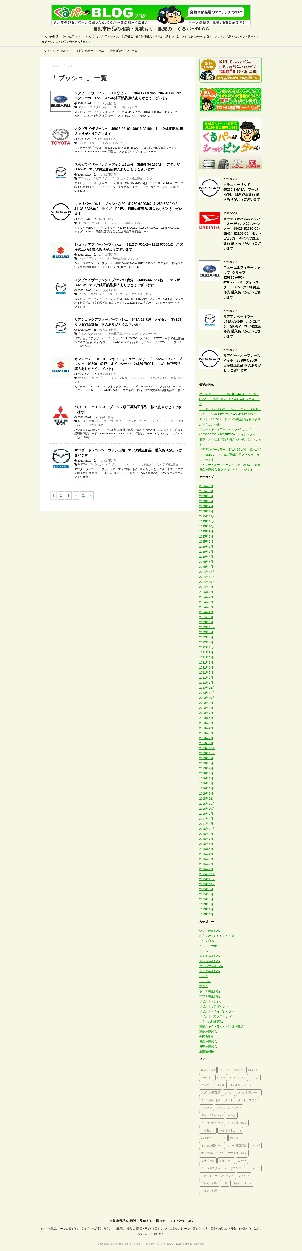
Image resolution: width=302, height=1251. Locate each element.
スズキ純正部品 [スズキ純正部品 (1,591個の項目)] (210, 1092)
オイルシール (86, 377)
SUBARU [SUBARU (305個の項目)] (206, 1077)
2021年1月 (206, 682)
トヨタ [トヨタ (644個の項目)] (232, 1115)
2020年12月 (207, 687)
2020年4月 (206, 728)
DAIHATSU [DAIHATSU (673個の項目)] (208, 1069)
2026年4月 (206, 496)
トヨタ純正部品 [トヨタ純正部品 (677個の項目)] (237, 1122)
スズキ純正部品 (106, 254)
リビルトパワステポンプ (215, 1016)
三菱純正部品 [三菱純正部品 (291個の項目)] (209, 1183)
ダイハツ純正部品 (211, 966)
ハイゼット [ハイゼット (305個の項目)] (208, 1130)
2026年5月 (206, 491)
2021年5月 (206, 672)
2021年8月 (206, 657)
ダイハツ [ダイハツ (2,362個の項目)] (206, 1107)
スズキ (151, 377)
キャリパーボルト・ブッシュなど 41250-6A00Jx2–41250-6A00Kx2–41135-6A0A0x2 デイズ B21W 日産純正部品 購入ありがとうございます (128, 208)
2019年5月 (206, 778)
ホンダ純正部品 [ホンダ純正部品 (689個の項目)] (237, 1145)
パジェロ (100, 421)
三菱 (171, 421)
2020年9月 (206, 702)
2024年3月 (206, 617)
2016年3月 (206, 859)
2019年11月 (207, 753)
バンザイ (205, 981)
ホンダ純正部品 (209, 991)
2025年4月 (206, 556)
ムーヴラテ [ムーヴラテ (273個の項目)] (253, 1168)
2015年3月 (206, 909)
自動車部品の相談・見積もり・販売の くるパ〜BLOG (151, 1221)
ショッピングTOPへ (56, 50)
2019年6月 (206, 773)
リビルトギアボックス (214, 1006)
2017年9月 (206, 818)
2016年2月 (206, 864)
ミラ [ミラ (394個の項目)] (254, 1153)
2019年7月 (206, 768)
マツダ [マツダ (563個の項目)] (255, 1145)
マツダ (130, 464)
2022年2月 (206, 642)
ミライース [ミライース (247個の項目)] (208, 1160)
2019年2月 (206, 793)
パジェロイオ (116, 421)
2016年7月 (206, 839)
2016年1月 (206, 869)
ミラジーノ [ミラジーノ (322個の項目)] (226, 1160)
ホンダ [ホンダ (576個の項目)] (234, 1138)
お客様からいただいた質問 (216, 936)
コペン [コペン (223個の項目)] (255, 1077)
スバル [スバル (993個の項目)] (229, 1092)
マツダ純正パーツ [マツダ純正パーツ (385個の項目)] (212, 1153)
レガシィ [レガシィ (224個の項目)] (243, 1175)
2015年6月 (206, 894)
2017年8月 (206, 823)
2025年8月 (206, 536)
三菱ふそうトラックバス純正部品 (221, 1026)
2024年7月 (206, 597)
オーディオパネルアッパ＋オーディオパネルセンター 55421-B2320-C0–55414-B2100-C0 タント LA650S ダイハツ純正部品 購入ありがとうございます (244, 233)
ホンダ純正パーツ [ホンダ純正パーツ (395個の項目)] (212, 1145)
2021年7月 (206, 662)
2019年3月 (206, 788)
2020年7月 (206, 713)
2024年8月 (206, 592)
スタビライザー (102, 107)
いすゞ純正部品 (209, 930)
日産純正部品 (105, 219)
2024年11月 (207, 576)
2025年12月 (207, 516)
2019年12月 (207, 748)
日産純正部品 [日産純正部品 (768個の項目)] (209, 1190)
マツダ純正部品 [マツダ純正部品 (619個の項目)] (237, 1153)
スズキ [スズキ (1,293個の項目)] (221, 1085)
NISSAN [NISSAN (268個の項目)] (253, 1069)
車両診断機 (206, 1051)
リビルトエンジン (211, 1001)
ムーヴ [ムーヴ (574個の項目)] (242, 1160)
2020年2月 (206, 738)
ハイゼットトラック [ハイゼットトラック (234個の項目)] (213, 1138)
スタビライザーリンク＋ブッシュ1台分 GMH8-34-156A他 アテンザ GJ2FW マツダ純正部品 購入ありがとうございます (128, 167)
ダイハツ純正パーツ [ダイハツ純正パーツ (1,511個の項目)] (229, 1107)
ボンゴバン (118, 464)
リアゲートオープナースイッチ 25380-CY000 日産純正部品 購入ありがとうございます (242, 363)
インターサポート (211, 946)
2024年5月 (206, 607)
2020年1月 (206, 743)
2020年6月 (206, 718)
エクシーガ (85, 107)
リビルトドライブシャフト (216, 1011)
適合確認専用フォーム (123, 50)
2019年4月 (206, 783)
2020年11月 (207, 692)
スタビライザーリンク (104, 294)
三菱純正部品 (105, 417)
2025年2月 (206, 566)
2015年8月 (206, 889)
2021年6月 (206, 667)
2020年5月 (206, 723)
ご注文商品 (206, 941)
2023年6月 (206, 622)
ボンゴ (106, 464)
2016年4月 (206, 854)
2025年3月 (206, 561)
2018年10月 (207, 808)
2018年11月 (207, 803)
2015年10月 (207, 884)
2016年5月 (206, 849)
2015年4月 (206, 904)
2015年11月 (207, 879)
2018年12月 (207, 798)
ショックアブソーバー (91, 258)
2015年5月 (206, 899)
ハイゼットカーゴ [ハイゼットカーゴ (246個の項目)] (230, 1130)
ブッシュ (139, 107)
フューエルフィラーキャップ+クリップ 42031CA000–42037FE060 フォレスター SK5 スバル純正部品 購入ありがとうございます (242, 282)
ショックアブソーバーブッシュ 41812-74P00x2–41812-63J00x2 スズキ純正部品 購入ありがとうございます (128, 247)
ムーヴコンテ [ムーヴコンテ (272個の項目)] (233, 1168)
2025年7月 (206, 541)
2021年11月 (207, 647)
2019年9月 (206, 758)
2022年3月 (206, 637)
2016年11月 (207, 828)
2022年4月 (206, 632)
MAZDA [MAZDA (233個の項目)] (239, 1069)
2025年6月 (206, 546)
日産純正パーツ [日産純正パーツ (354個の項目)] (241, 1183)
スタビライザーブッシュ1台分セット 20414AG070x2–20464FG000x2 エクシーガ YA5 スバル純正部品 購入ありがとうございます (129, 95)
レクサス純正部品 (211, 1021)
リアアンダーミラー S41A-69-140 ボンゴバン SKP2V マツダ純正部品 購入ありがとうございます (242, 326)
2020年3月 (206, 733)
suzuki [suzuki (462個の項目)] (221, 1077)
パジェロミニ (134, 421)
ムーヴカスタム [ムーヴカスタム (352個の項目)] (210, 1168)
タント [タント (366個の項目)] (229, 1100)
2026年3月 (206, 501)
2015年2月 (206, 914)
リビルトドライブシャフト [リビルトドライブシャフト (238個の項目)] (217, 1175)
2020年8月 (206, 707)
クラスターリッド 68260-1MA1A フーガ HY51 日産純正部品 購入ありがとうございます (242, 192)
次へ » (86, 495)
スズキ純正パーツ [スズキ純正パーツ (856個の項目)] (240, 1085)
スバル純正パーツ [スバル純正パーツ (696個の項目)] (249, 1092)
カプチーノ (103, 377)
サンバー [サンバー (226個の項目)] (206, 1085)
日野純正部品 (208, 1046)
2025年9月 (206, 531)
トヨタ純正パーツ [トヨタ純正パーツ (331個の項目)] (212, 1122)
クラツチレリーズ (122, 377)
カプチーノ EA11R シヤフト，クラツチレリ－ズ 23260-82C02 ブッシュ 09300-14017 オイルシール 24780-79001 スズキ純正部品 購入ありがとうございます (129, 364)
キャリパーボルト (89, 222)
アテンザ (83, 178)
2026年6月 (206, 486)
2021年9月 (206, 652)
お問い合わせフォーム (90, 50)
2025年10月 (207, 526)
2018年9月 (206, 813)
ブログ (203, 986)
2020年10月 (207, 697)
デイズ (106, 222)
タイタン (83, 333)
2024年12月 (207, 571)
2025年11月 (207, 521)
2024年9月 (206, 587)
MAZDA (83, 464)
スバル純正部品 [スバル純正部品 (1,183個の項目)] (210, 1100)
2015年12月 (207, 874)
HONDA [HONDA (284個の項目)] (224, 1069)
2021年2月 (206, 677)
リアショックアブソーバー (140, 333)
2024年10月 (207, 582)
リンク (148, 178)
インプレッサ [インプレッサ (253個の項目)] (238, 1077)
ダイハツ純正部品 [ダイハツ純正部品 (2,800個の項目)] (212, 1115)
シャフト (139, 377)
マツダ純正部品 (106, 174)
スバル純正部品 (106, 103)
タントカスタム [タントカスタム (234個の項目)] (247, 1100)
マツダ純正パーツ (147, 464)
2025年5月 (206, 551)
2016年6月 (206, 844)
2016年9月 (206, 833)
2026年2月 (206, 506)
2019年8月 (206, 763)
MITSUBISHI (86, 421)
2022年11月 (207, 627)
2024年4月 (206, 612)
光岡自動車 (206, 1036)
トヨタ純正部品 (106, 139)
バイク (203, 976)
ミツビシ (161, 421)
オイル (203, 951)
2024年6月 (206, 602)
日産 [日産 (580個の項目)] (225, 1183)
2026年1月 (206, 511)
